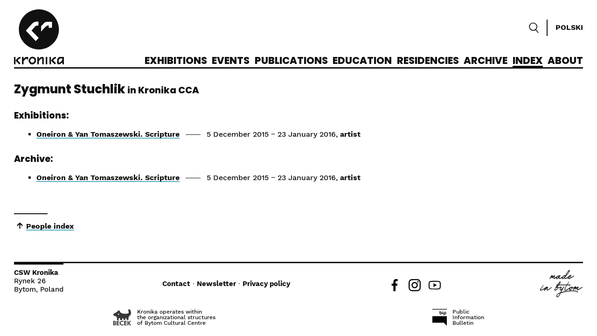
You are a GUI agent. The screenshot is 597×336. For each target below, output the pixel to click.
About (565, 61)
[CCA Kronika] (39, 38)
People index (50, 226)
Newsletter (216, 284)
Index (528, 61)
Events (231, 61)
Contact (176, 284)
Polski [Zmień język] (569, 27)
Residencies (428, 61)
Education (362, 61)
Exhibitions (176, 61)
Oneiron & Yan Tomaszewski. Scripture (108, 134)
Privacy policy (266, 284)
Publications (291, 61)
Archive (485, 61)
